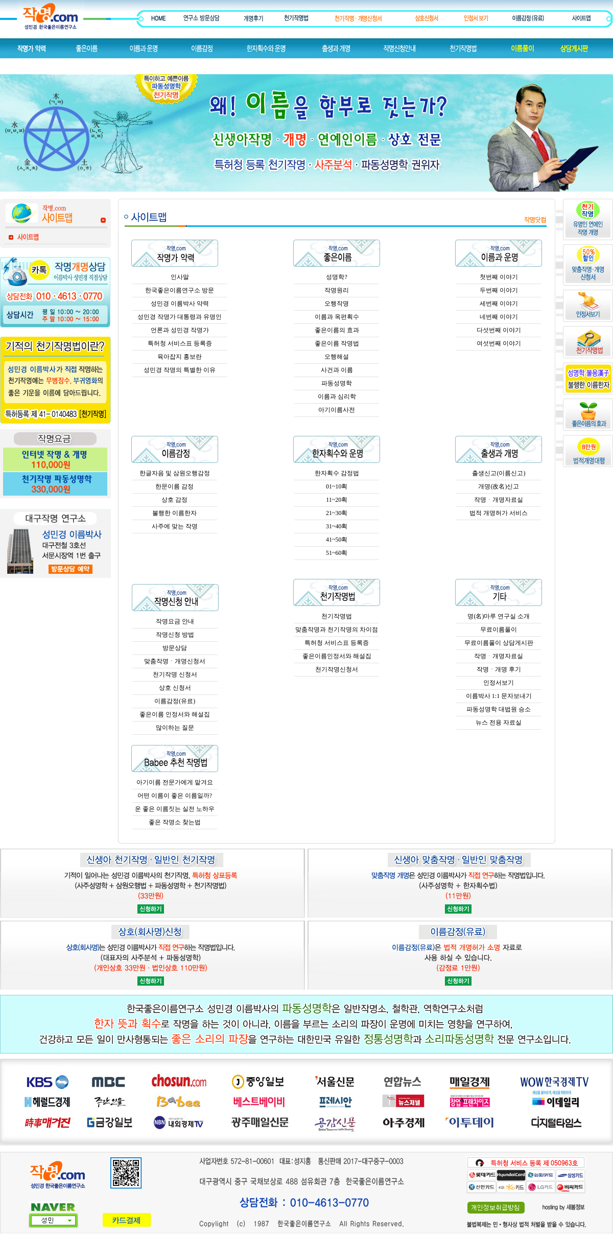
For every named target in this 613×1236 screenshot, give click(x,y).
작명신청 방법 (175, 634)
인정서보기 (498, 682)
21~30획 (337, 513)
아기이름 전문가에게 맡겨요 (174, 782)
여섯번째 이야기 (499, 343)
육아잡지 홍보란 (179, 356)
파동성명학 (336, 383)
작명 (480, 499)
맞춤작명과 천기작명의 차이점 (336, 629)
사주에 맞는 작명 (175, 526)
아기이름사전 (336, 409)
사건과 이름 (337, 370)
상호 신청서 (175, 687)
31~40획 (337, 526)
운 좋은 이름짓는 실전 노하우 (175, 808)
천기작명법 (336, 616)
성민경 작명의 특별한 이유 (180, 370)
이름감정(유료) (174, 701)
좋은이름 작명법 (337, 343)
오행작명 (336, 303)
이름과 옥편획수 (337, 316)
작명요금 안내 (175, 621)
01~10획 (337, 486)
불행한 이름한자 (174, 513)
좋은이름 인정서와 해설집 (174, 714)
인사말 (180, 277)
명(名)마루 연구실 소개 (498, 616)
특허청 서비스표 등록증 (180, 343)
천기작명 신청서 (175, 674)
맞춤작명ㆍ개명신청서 (174, 661)
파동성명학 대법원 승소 (498, 709)
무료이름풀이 (498, 629)
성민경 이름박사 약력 (180, 303)
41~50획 (337, 539)
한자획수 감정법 (337, 473)
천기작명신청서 (336, 669)
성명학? (336, 277)
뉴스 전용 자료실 (499, 722)
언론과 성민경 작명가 (180, 330)
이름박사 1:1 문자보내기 (499, 695)
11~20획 (336, 499)
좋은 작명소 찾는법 (175, 822)
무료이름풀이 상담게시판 (498, 642)
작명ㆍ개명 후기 (499, 669)
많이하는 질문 (175, 727)
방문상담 (174, 647)
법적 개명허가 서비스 (498, 513)
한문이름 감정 (174, 486)
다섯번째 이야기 (499, 330)
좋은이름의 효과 (337, 330)
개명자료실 (507, 499)
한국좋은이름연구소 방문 (179, 290)
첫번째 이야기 (499, 277)
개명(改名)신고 (498, 486)
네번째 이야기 (499, 316)
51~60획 (337, 552)
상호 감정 (174, 499)
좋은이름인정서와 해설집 (336, 656)
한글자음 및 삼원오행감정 (174, 473)
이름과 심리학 (337, 396)
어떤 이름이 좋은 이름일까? (174, 795)
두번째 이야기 (499, 290)
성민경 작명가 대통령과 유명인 (179, 316)
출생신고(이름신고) (498, 473)
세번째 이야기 (499, 303)
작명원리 (336, 290)
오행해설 (336, 356)
